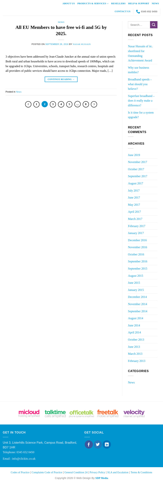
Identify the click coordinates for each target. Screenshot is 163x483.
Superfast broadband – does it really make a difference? (141, 100)
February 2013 (136, 360)
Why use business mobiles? (138, 70)
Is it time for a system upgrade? (141, 115)
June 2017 (134, 197)
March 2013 (135, 353)
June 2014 (134, 325)
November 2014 (137, 304)
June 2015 (134, 282)
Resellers (118, 3)
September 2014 (137, 311)
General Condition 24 (76, 472)
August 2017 (135, 183)
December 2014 (137, 296)
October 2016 (136, 254)
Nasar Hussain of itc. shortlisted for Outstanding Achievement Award (140, 53)
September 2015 (137, 268)
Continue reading (61, 79)
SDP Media (101, 478)
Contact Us (123, 11)
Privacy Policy (97, 472)
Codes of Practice (20, 472)
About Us (68, 3)
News (155, 3)
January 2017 (136, 233)
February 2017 (136, 226)
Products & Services (93, 3)
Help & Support (138, 3)
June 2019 (134, 155)
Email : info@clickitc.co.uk (19, 458)
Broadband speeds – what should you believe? (140, 84)
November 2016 (137, 247)
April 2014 (134, 332)
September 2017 (137, 176)
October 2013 (136, 339)
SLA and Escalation (117, 472)
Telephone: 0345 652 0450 (18, 452)
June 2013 (134, 346)
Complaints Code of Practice (47, 472)
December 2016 (137, 240)
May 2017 (134, 204)
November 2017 (137, 162)
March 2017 (135, 218)
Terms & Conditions (141, 472)
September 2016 (137, 261)
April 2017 (134, 211)
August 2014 (135, 318)
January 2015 (136, 289)
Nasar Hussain (82, 44)
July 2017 (134, 190)
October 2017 (136, 169)
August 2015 (135, 275)
